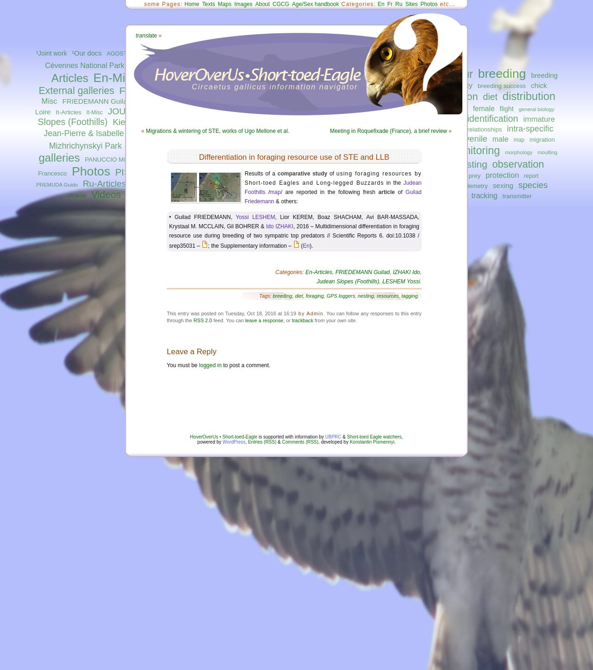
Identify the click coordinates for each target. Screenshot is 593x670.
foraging (315, 296)
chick (539, 85)
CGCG (280, 4)
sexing (503, 185)
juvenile (473, 139)
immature (539, 119)
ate (146, 35)
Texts (208, 4)
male (500, 139)
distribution (529, 96)
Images (243, 4)
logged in (210, 365)
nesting (471, 164)
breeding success (502, 85)
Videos (106, 194)
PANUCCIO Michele (112, 159)
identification (492, 118)
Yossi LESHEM (255, 217)
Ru (398, 4)
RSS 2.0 (203, 320)
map (518, 140)
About (262, 4)
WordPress (234, 442)
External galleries (76, 90)
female (484, 109)
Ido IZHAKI (279, 226)
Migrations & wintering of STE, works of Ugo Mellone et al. (217, 131)
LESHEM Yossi (401, 281)
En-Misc (116, 78)
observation (518, 164)
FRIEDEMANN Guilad (96, 101)
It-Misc (94, 112)
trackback (302, 320)
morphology (518, 152)
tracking (485, 195)
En (381, 4)
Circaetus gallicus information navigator (275, 87)
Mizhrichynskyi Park (85, 145)
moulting (547, 152)
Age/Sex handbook (315, 4)
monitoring (475, 150)
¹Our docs (86, 53)
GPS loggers (341, 296)
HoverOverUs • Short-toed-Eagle (223, 436)
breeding (502, 74)
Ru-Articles (104, 183)
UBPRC (333, 436)
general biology (536, 109)
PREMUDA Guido (57, 185)
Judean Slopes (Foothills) (347, 281)
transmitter (517, 196)
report (531, 176)
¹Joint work (51, 53)
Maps (224, 4)
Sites (411, 4)
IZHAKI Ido (406, 272)
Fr (389, 4)
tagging (410, 296)
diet (490, 97)
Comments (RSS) (300, 442)
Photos (91, 171)
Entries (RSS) (262, 442)
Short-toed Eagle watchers (374, 436)
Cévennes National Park (84, 65)
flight (507, 109)
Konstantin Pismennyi (372, 442)
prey (474, 175)
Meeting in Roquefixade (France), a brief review (388, 131)
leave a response (264, 320)
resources (387, 296)
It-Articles (68, 112)
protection (502, 175)
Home (191, 4)
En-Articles (318, 272)
